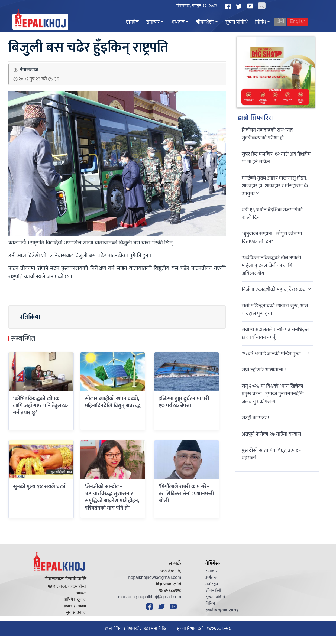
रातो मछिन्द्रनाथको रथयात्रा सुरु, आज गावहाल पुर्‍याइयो (275, 309)
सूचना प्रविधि (236, 22)
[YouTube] (251, 6)
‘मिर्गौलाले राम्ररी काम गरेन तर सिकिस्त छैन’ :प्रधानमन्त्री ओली (186, 493)
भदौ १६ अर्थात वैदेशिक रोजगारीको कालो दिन (272, 214)
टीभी (280, 22)
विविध (260, 22)
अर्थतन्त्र (178, 22)
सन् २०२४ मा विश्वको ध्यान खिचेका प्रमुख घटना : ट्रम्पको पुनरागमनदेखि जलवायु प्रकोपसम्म (273, 394)
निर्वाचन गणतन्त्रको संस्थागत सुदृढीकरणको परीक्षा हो (267, 134)
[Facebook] (228, 6)
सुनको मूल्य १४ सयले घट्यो (40, 486)
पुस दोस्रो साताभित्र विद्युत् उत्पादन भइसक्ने (271, 454)
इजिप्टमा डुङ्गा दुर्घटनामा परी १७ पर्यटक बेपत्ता (184, 402)
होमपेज (132, 22)
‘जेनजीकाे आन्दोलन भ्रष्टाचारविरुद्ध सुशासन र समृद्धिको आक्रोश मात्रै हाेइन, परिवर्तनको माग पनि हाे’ (112, 497)
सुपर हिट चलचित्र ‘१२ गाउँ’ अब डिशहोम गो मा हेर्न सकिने (276, 158)
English (297, 22)
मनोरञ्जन (211, 584)
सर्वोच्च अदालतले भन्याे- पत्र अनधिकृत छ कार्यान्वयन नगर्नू (275, 333)
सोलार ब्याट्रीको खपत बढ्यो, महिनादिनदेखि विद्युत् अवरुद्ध (112, 402)
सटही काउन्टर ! (255, 417)
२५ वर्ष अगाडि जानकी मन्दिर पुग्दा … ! (276, 353)
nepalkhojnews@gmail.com (154, 577)
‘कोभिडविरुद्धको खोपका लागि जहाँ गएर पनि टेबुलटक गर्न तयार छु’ (40, 406)
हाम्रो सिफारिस (255, 118)
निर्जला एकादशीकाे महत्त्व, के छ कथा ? (276, 289)
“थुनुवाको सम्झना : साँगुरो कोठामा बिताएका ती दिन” (272, 237)
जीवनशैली (205, 22)
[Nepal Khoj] (40, 22)
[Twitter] (239, 6)
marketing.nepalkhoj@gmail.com (149, 597)
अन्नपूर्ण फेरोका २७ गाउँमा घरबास (271, 434)
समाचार (153, 22)
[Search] (262, 5)
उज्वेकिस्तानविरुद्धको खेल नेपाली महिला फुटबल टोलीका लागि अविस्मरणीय (271, 265)
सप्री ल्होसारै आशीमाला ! (264, 370)
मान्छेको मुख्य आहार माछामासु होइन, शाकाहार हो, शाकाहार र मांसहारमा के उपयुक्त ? (275, 186)
